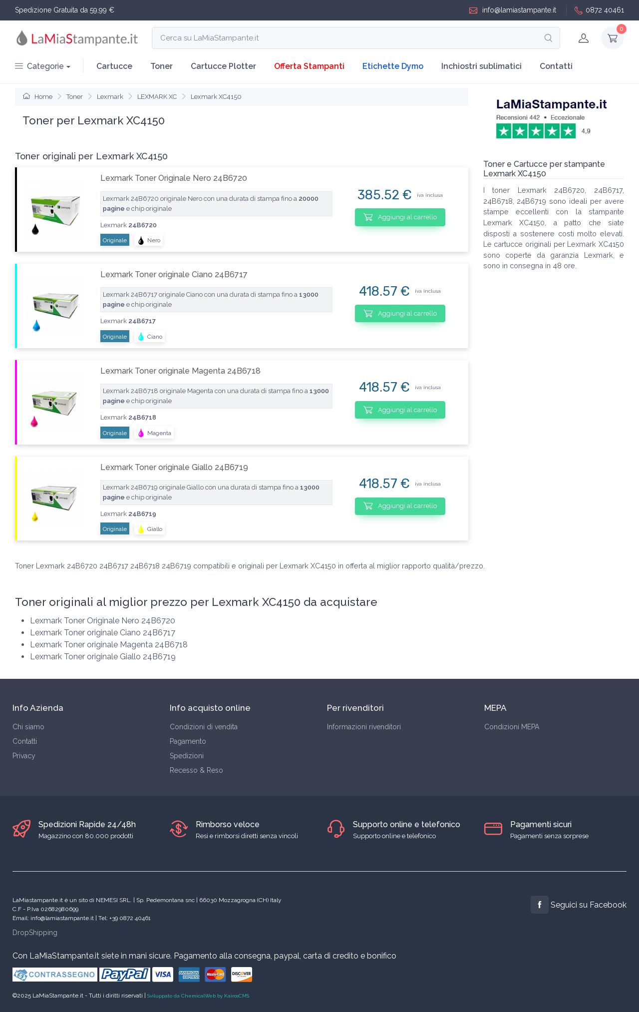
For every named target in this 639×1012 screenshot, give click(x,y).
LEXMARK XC (157, 96)
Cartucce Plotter (223, 66)
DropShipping (34, 933)
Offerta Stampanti (309, 66)
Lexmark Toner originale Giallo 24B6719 (174, 467)
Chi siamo (28, 727)
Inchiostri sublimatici (481, 66)
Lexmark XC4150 (216, 96)
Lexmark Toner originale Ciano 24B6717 (174, 274)
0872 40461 (599, 10)
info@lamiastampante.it (512, 10)
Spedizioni (187, 756)
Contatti (556, 66)
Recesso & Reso (196, 770)
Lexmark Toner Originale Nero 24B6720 (173, 178)
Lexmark (110, 96)
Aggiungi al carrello (400, 216)
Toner (161, 66)
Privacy (23, 756)
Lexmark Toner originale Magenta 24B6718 (180, 371)
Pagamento (188, 741)
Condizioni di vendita (204, 727)
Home (37, 96)
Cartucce (114, 66)
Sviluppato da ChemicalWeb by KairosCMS (198, 996)
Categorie (39, 66)
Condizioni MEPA (511, 727)
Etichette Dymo (392, 66)
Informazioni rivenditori (364, 727)
